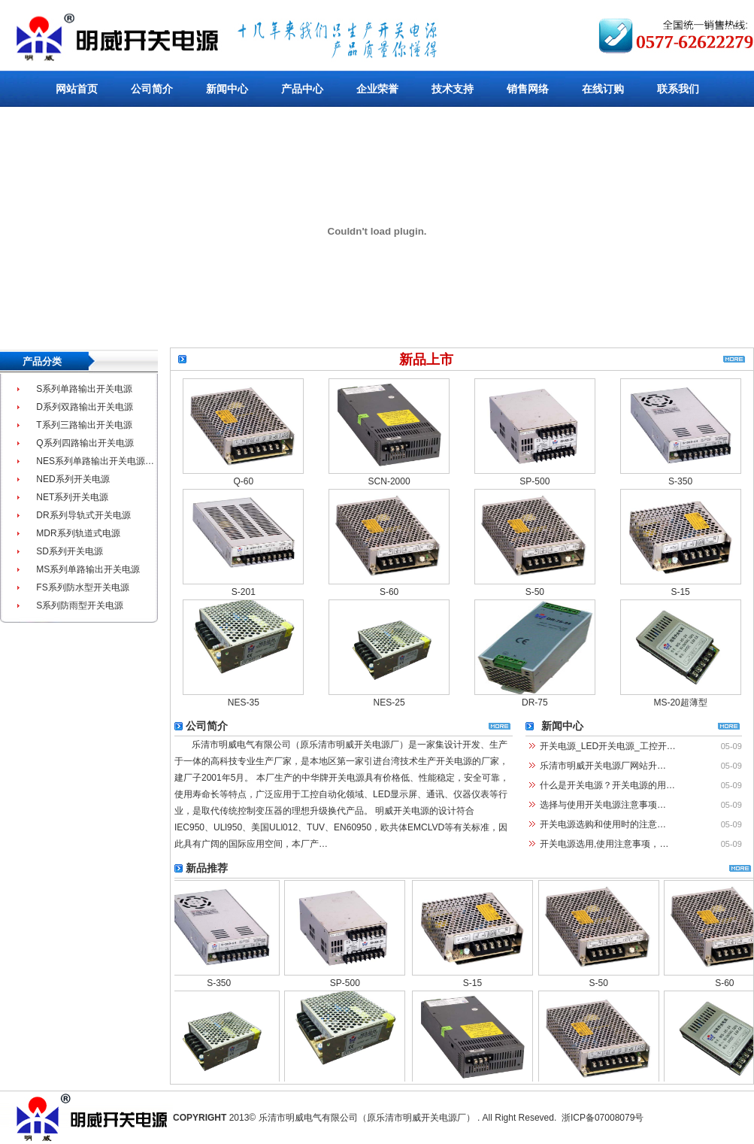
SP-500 (534, 482)
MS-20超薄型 (680, 703)
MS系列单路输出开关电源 (88, 569)
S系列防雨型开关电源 (79, 605)
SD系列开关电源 (69, 551)
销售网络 (528, 89)
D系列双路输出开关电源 (84, 407)
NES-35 (243, 703)
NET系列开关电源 (72, 497)
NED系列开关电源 (72, 479)
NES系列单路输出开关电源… (95, 461)
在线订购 (603, 89)
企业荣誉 (377, 89)
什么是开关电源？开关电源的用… (607, 785)
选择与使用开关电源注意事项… (603, 805)
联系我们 (678, 89)
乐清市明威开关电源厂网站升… (603, 765)
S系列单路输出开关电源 (84, 389)
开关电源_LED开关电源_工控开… (608, 746)
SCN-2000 (389, 482)
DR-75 (535, 703)
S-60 (389, 592)
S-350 (680, 482)
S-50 (534, 592)
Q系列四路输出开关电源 (84, 443)
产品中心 (302, 89)
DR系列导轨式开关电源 (83, 515)
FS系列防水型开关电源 (82, 587)
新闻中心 (227, 89)
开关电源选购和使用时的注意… (603, 824)
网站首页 (77, 89)
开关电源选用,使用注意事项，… (604, 844)
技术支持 (453, 89)
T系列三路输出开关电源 (84, 425)
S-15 (680, 592)
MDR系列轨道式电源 (78, 533)
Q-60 (244, 482)
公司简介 (152, 89)
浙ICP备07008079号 (602, 1117)
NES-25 (389, 703)
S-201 (244, 592)
